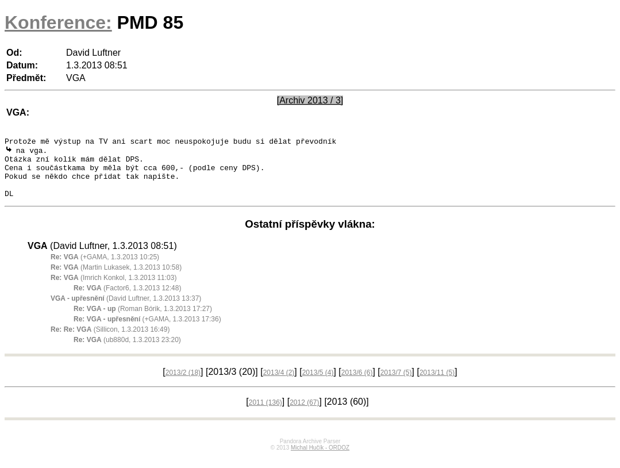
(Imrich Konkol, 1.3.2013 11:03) (113, 289)
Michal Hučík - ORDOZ (320, 459)
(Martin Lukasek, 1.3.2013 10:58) (116, 279)
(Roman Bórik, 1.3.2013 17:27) (143, 320)
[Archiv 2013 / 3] (310, 100)
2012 (304, 414)
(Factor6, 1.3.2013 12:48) (127, 300)
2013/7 (396, 384)
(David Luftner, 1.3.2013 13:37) (126, 310)
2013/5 (318, 384)
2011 (265, 414)
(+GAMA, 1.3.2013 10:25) (105, 268)
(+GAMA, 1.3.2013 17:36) (147, 331)
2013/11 (437, 384)
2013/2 (183, 384)
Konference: (58, 22)
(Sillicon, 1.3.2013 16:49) (110, 341)
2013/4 (279, 384)
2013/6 (357, 384)
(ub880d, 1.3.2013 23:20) (127, 351)
